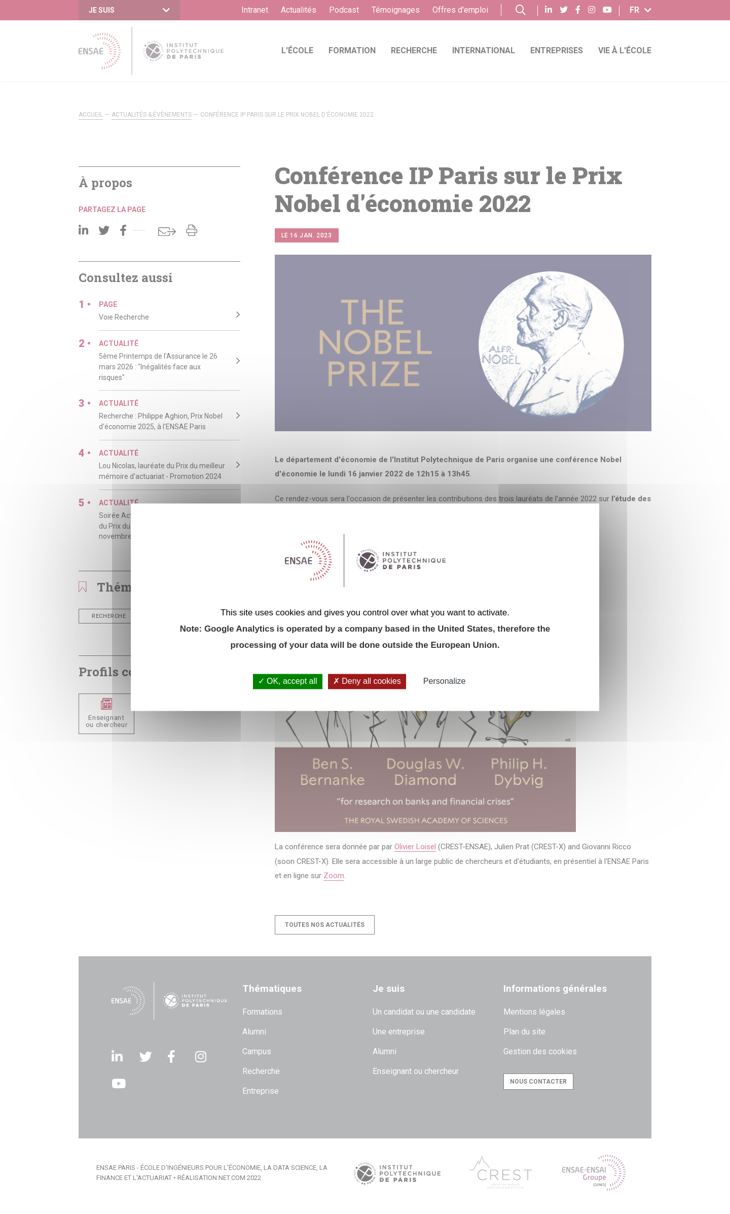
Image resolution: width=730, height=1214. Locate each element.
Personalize (444, 681)
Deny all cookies (367, 681)
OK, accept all (287, 681)
